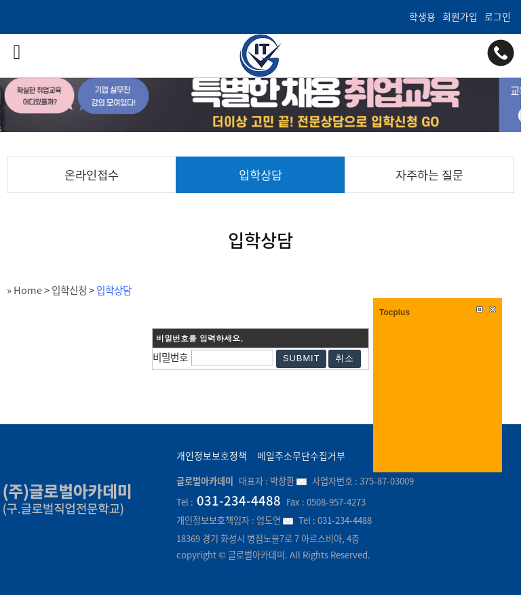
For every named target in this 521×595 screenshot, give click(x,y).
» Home (24, 290)
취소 (344, 358)
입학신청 (69, 290)
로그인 (497, 16)
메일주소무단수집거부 (301, 455)
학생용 (422, 16)
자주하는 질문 (429, 175)
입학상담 (260, 175)
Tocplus (394, 312)
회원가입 (460, 16)
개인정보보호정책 (211, 455)
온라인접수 (91, 175)
